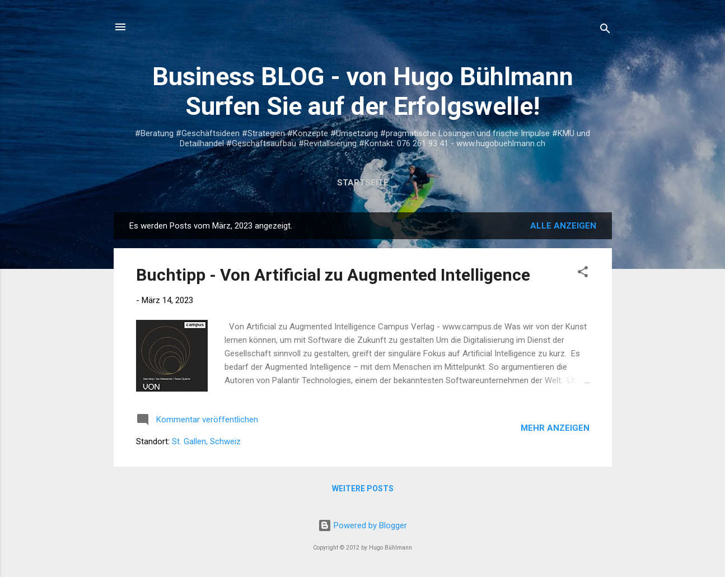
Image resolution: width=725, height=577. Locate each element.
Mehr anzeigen (555, 428)
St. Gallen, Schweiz (206, 441)
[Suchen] (605, 30)
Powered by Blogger (362, 525)
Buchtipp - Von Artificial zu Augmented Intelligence (333, 275)
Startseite (363, 183)
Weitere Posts (363, 488)
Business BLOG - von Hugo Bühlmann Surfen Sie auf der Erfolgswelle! (362, 91)
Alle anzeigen (563, 226)
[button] (583, 273)
